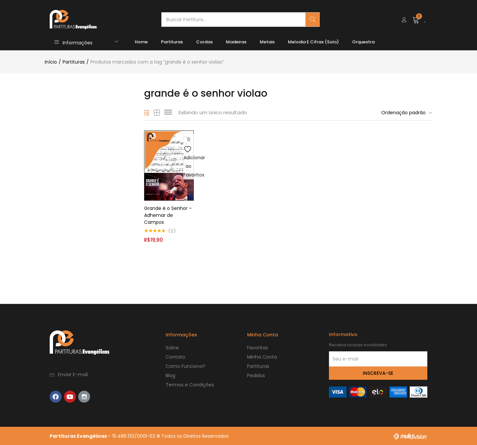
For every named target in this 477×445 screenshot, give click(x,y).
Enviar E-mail (73, 374)
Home (141, 42)
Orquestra (363, 42)
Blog (170, 375)
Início (51, 62)
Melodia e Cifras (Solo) (313, 42)
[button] (415, 19)
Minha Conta (262, 356)
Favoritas (257, 347)
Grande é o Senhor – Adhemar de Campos (168, 215)
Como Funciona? (185, 366)
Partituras (172, 42)
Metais (267, 42)
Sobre (172, 347)
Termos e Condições (190, 384)
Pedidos (256, 375)
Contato (175, 356)
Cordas (204, 42)
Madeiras (236, 42)
